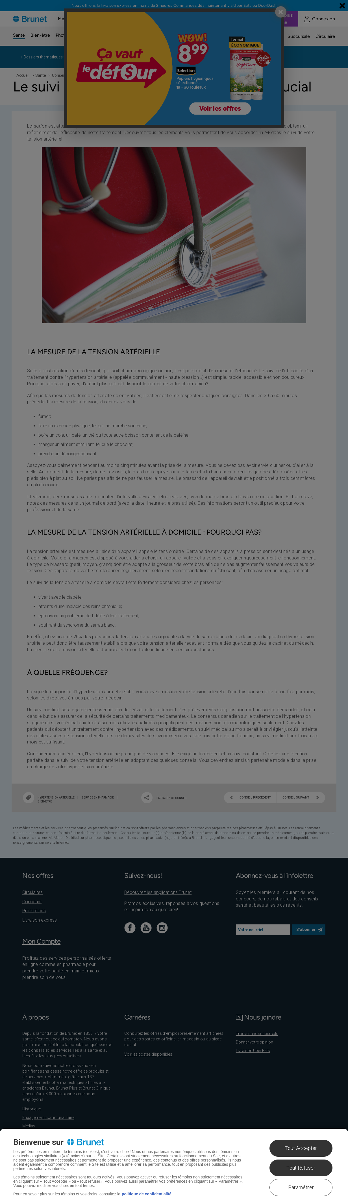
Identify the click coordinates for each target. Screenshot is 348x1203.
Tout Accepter (301, 1148)
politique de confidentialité (147, 1194)
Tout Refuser (300, 1168)
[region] (174, 1166)
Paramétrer (301, 1187)
